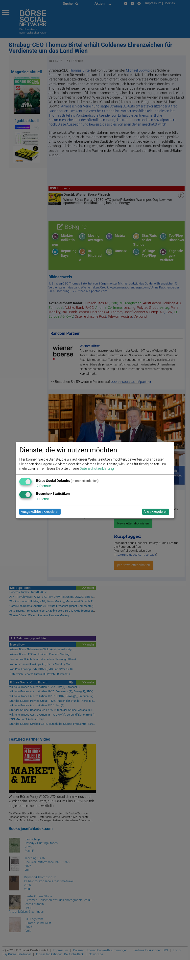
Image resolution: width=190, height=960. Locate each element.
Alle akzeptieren (155, 512)
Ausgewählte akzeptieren (40, 512)
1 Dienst (41, 499)
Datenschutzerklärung (97, 468)
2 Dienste (42, 486)
